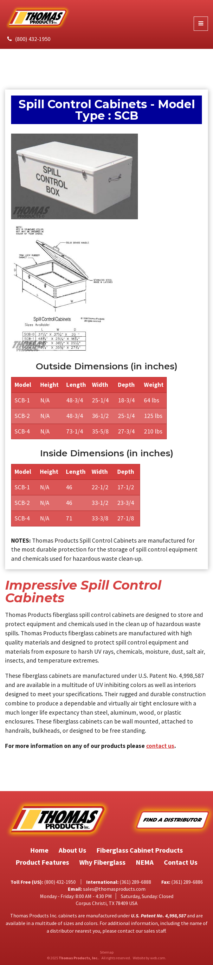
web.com (157, 957)
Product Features (42, 862)
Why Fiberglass (102, 862)
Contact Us (180, 862)
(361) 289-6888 (135, 882)
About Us (72, 850)
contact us (160, 746)
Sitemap (106, 952)
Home (39, 850)
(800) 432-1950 (32, 39)
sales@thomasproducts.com (114, 889)
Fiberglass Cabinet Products (139, 850)
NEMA (145, 862)
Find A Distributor (173, 820)
